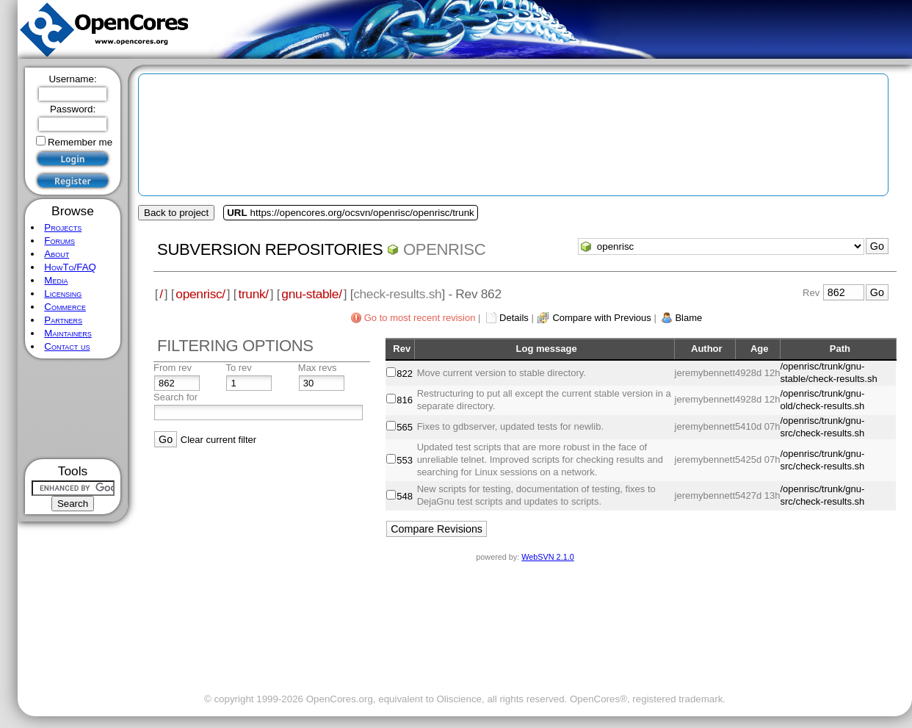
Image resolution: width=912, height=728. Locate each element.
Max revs (317, 367)
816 (405, 400)
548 (405, 496)
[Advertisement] (73, 409)
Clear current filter (218, 439)
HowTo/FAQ (70, 267)
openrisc (444, 249)
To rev (238, 367)
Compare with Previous (601, 317)
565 (405, 427)
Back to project (176, 212)
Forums (59, 240)
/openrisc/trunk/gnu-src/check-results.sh (822, 427)
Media (56, 280)
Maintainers (67, 333)
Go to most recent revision (420, 317)
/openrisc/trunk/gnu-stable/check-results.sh (828, 372)
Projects (63, 227)
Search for (175, 397)
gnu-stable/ (311, 293)
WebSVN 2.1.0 (547, 556)
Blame (688, 317)
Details (514, 317)
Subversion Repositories (270, 249)
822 (405, 373)
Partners (63, 319)
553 (405, 460)
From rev (172, 367)
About (56, 253)
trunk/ (253, 293)
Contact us (67, 346)
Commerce (65, 306)
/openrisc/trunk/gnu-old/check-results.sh (822, 399)
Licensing (63, 293)
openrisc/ (200, 293)
